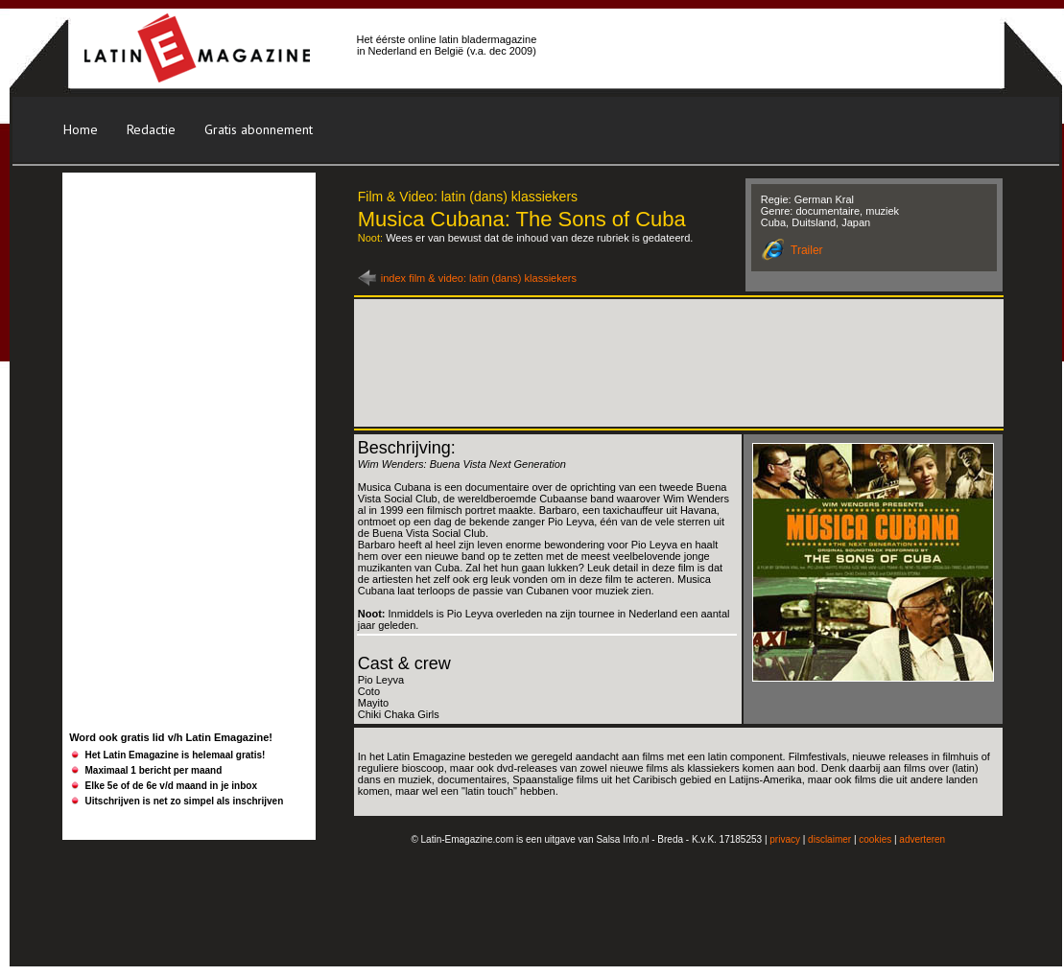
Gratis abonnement (258, 129)
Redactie (151, 129)
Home (80, 129)
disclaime (828, 839)
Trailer (807, 250)
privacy (784, 839)
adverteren (922, 839)
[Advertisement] (186, 296)
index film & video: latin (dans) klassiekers (479, 278)
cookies (875, 839)
